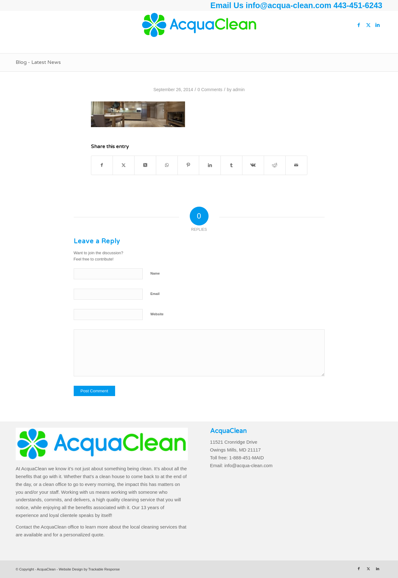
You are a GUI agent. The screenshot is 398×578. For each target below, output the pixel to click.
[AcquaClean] (199, 25)
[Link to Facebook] (359, 25)
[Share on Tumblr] (231, 165)
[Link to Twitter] (368, 25)
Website (157, 314)
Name (155, 273)
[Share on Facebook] (102, 165)
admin (239, 89)
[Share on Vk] (253, 165)
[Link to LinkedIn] (377, 25)
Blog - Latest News (38, 62)
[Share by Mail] (296, 165)
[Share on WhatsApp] (167, 165)
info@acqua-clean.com (289, 5)
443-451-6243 (357, 5)
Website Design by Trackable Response (89, 569)
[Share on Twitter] (123, 165)
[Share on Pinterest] (188, 165)
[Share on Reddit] (274, 165)
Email (155, 294)
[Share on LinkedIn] (209, 165)
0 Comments (210, 89)
